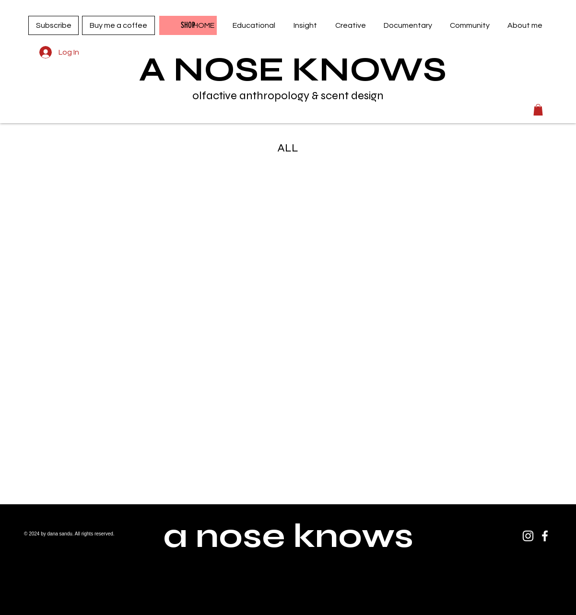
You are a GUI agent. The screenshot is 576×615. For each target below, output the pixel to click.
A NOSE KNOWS (293, 69)
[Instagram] (528, 536)
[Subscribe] (53, 25)
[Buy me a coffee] (118, 25)
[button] (253, 25)
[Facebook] (545, 536)
